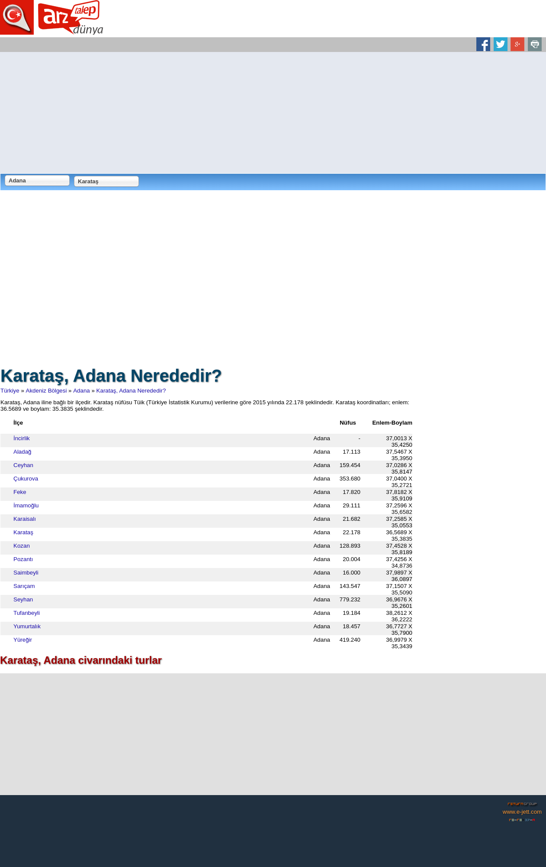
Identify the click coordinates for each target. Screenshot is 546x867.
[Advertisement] (273, 112)
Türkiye (9, 390)
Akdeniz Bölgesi (46, 390)
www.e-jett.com (522, 812)
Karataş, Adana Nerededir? (131, 390)
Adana (81, 390)
